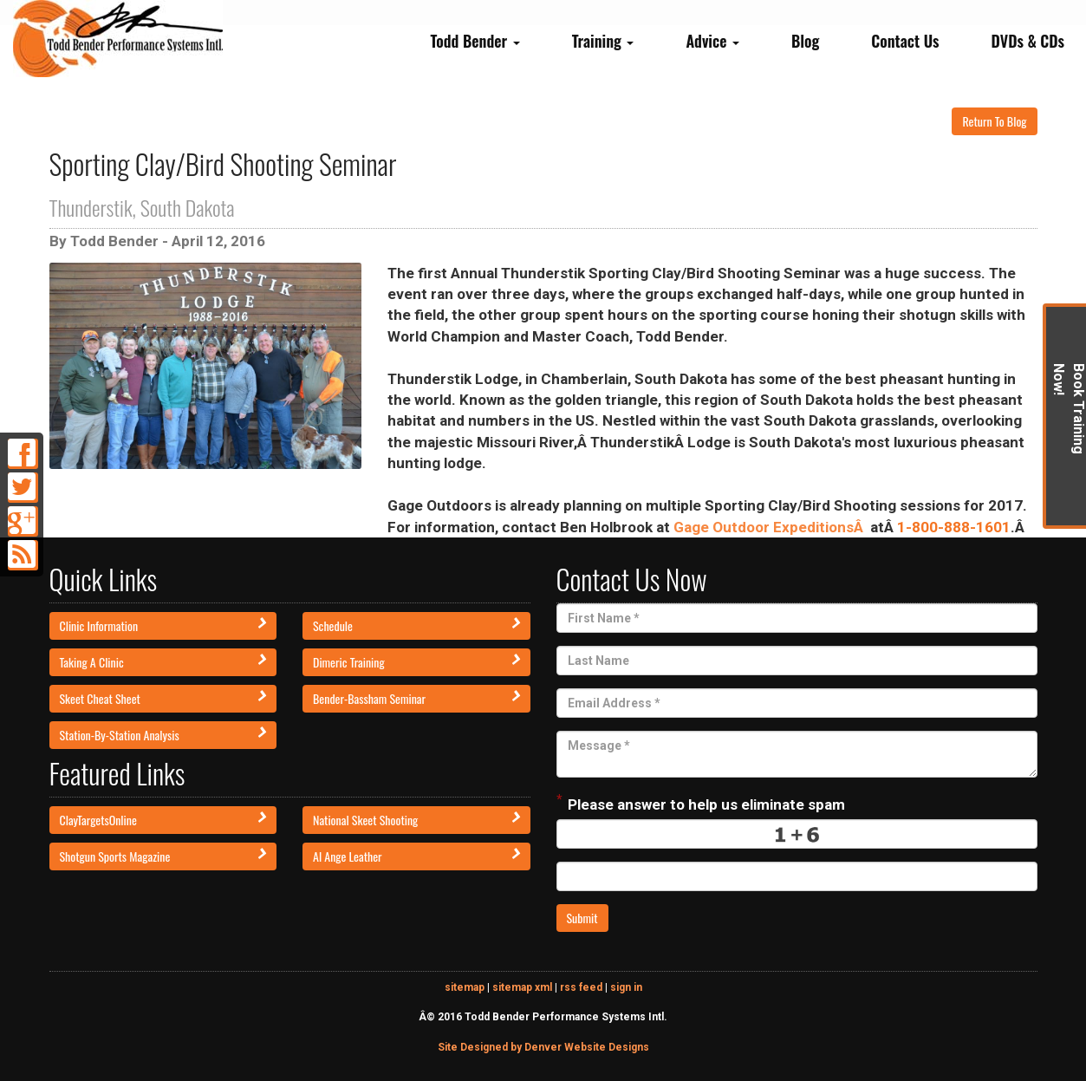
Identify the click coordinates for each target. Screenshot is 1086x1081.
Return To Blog (994, 121)
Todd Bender (474, 40)
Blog (805, 40)
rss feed (581, 987)
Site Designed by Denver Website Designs (543, 1047)
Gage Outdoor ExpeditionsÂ (770, 527)
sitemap (464, 987)
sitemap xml (522, 987)
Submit (582, 917)
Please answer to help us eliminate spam (700, 802)
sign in (626, 987)
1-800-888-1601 (954, 527)
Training (603, 40)
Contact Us (905, 40)
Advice (712, 40)
